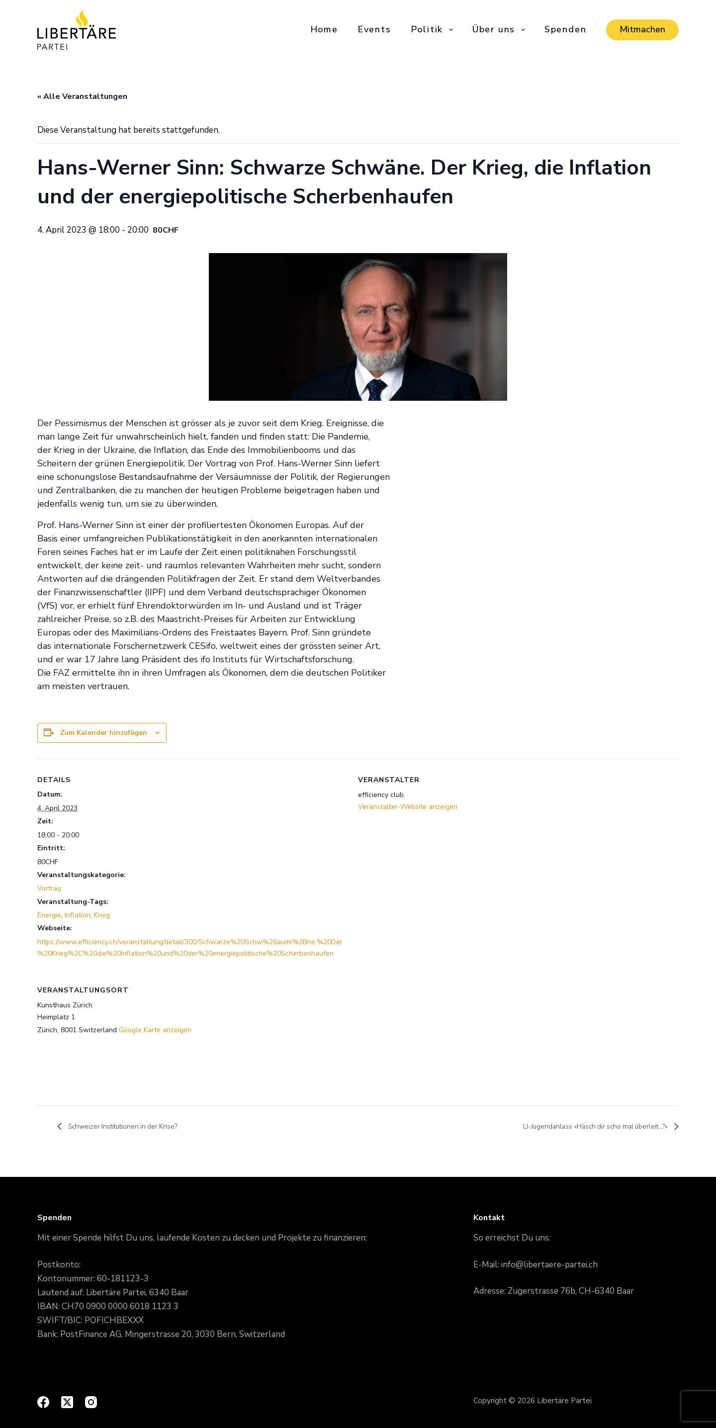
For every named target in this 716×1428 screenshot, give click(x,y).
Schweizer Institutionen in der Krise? (131, 1126)
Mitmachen (642, 29)
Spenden (565, 29)
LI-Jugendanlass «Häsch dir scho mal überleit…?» (584, 1126)
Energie (49, 915)
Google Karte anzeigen (155, 1030)
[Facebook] (43, 1402)
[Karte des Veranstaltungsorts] (626, 1037)
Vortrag (49, 888)
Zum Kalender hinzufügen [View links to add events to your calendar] (103, 732)
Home (324, 29)
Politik (432, 29)
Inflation (77, 915)
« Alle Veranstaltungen (82, 96)
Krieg (102, 915)
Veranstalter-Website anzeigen (407, 806)
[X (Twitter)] (67, 1402)
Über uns (499, 29)
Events (374, 29)
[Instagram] (91, 1402)
